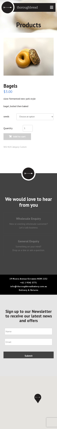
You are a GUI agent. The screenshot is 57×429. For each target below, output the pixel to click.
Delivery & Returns (28, 290)
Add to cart (19, 136)
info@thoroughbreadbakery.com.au (28, 286)
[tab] (28, 223)
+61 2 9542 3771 (28, 282)
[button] (51, 7)
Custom (23, 147)
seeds (6, 116)
